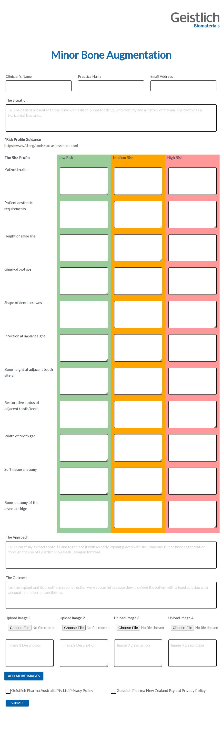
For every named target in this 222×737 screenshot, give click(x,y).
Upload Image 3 (126, 618)
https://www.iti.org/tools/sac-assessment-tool (42, 145)
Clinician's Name (19, 76)
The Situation (17, 100)
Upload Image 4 (180, 618)
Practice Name (89, 76)
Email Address (161, 76)
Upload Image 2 (72, 618)
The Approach (17, 537)
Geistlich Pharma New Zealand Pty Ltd (158, 691)
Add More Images (24, 676)
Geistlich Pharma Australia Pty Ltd (49, 691)
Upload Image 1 (18, 618)
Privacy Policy (81, 690)
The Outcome (17, 577)
